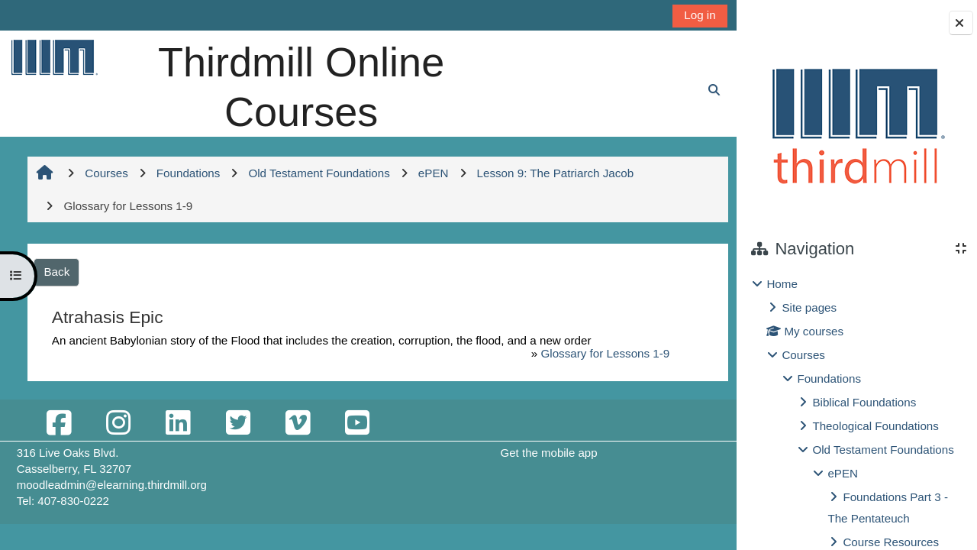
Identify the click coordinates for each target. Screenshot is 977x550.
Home (782, 283)
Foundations (829, 378)
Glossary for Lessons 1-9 (598, 353)
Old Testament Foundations (882, 449)
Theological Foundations (875, 425)
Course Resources (891, 541)
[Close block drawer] (961, 23)
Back (60, 271)
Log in (692, 14)
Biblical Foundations (864, 402)
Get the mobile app (546, 452)
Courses (803, 354)
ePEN (842, 473)
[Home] (53, 56)
